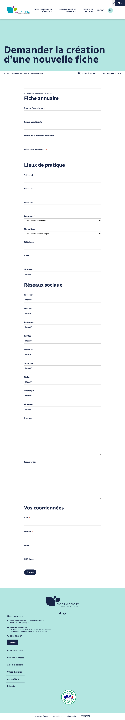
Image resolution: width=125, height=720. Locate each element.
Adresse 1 (29, 175)
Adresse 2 (28, 189)
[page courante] (27, 73)
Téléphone (29, 242)
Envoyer (30, 572)
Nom (27, 518)
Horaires (28, 418)
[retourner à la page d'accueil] (18, 10)
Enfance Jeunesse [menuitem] (15, 658)
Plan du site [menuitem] (71, 716)
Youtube (28, 308)
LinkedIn (28, 350)
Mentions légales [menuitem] (41, 716)
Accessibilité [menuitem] (57, 716)
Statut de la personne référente (39, 136)
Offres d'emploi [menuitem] (14, 672)
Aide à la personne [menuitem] (16, 665)
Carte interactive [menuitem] (15, 650)
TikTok (27, 377)
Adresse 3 (28, 202)
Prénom (28, 531)
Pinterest (28, 404)
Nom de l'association (34, 108)
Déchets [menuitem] (11, 686)
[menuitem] (41, 10)
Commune (29, 216)
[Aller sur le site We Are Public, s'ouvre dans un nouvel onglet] (85, 716)
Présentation (31, 462)
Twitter (27, 336)
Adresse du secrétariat (35, 149)
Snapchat (28, 363)
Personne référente (33, 122)
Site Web (28, 269)
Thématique (30, 229)
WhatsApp (29, 391)
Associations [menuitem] (13, 679)
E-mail (27, 256)
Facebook (28, 295)
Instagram (29, 322)
